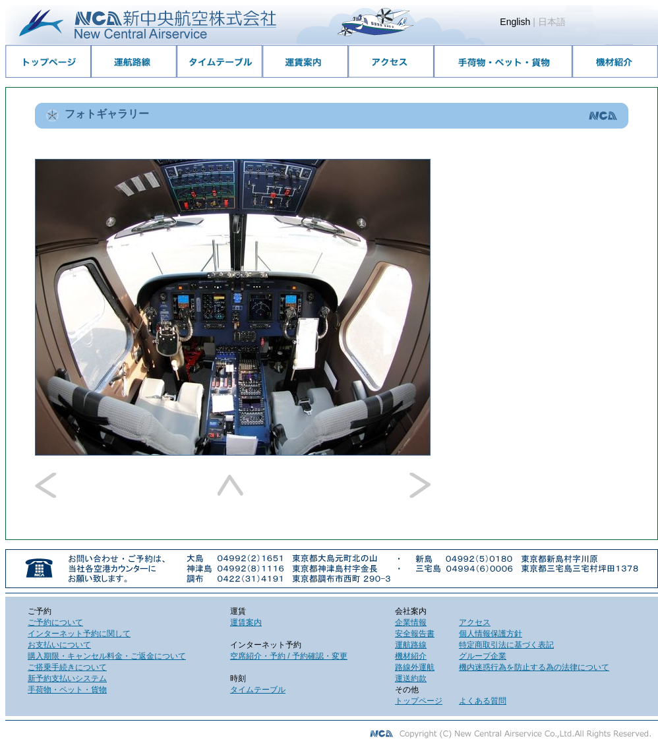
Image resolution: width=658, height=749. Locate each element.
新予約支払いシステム (67, 678)
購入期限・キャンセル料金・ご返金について (107, 656)
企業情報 (411, 622)
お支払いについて (59, 644)
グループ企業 (482, 656)
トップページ (418, 700)
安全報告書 (414, 633)
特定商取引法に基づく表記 (506, 644)
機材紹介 (411, 656)
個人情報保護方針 (490, 633)
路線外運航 (414, 667)
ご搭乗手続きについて (67, 667)
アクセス (475, 622)
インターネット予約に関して (79, 633)
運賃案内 (246, 622)
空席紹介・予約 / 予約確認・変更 (288, 656)
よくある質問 (482, 700)
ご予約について (55, 622)
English (515, 21)
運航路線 (411, 644)
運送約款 (411, 678)
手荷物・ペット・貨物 (67, 689)
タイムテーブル (257, 689)
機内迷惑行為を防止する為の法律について (534, 667)
